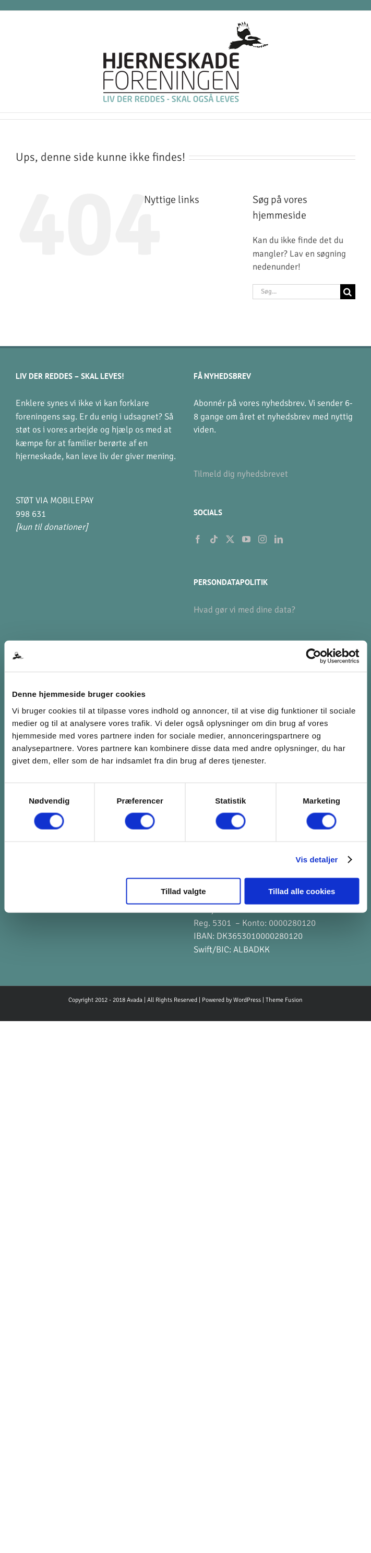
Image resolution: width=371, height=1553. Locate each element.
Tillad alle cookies (301, 890)
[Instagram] (262, 539)
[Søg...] (296, 291)
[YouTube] (246, 539)
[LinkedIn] (278, 539)
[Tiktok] (214, 539)
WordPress (247, 1000)
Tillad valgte (183, 890)
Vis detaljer (317, 859)
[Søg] (347, 291)
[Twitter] (230, 539)
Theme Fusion (284, 1000)
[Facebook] (198, 539)
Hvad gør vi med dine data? (244, 609)
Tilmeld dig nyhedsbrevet (241, 473)
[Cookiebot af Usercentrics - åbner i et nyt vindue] (313, 656)
